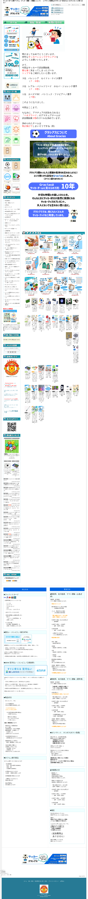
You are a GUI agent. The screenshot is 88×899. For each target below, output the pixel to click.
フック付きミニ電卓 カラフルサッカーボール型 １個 (48, 371)
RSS (8, 580)
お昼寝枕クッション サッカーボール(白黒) (69, 304)
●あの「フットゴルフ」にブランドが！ (12, 225)
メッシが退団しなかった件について (12, 297)
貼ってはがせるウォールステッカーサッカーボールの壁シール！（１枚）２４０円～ (69, 394)
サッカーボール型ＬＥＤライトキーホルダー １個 (55, 321)
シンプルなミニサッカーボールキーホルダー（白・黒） (74, 244)
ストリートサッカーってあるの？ (11, 289)
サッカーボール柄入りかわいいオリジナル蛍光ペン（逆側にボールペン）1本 (41, 323)
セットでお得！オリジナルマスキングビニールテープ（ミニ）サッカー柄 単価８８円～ (35, 415)
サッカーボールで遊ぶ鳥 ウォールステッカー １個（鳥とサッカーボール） (35, 323)
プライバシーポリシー (53, 881)
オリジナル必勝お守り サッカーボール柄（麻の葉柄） (45, 265)
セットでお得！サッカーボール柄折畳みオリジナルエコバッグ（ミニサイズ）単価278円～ (55, 374)
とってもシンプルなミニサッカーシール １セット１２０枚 (74, 286)
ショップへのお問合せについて (12, 235)
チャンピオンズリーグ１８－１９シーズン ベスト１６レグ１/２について (12, 241)
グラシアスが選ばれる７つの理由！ (12, 278)
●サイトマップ (8, 207)
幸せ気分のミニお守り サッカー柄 (76, 390)
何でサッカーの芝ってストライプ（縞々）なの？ (12, 281)
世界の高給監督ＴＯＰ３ (10, 264)
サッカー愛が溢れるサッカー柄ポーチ (45, 243)
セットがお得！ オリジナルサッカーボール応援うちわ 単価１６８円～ (35, 392)
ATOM (14, 580)
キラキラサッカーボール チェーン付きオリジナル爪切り (69, 339)
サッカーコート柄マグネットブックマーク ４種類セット (60, 244)
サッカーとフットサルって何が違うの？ (12, 300)
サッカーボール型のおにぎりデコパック (28, 320)
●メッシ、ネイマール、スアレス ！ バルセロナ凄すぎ (12, 220)
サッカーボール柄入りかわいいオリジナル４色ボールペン (28, 413)
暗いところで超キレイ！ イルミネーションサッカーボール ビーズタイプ (62, 305)
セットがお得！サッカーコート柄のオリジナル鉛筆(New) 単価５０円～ (12, 563)
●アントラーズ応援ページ (11, 228)
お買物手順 (7, 230)
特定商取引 (7, 200)
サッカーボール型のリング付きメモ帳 (76, 338)
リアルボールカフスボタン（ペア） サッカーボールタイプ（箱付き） (12, 501)
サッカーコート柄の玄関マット (28, 303)
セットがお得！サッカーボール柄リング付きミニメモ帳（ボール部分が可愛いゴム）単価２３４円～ (76, 354)
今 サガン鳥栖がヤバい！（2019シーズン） (11, 248)
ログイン (57, 8)
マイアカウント (57, 12)
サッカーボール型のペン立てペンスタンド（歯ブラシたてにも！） (76, 322)
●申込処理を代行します (10, 211)
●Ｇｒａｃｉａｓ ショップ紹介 (12, 209)
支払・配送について (34, 22)
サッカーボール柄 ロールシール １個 (45, 285)
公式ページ (10, 653)
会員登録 (57, 10)
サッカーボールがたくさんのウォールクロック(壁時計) (7, 467)
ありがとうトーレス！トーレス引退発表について (12, 252)
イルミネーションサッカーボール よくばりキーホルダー (48, 304)
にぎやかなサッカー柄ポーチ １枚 (60, 264)
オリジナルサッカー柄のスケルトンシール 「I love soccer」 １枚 (12, 518)
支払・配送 (30, 881)
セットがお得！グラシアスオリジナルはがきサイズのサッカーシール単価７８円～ (11, 325)
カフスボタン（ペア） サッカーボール (76, 303)
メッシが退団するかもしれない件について (12, 293)
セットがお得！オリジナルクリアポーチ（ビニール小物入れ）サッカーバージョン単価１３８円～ (28, 394)
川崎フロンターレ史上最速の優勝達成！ (12, 304)
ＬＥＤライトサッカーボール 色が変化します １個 (55, 391)
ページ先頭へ (82, 876)
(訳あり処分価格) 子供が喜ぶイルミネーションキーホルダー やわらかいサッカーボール (41, 394)
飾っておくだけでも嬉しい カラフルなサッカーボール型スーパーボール (12, 448)
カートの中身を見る (11, 335)
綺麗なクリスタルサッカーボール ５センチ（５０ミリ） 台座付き (12, 524)
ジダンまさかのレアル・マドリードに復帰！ (12, 245)
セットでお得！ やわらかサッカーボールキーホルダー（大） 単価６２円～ (12, 552)
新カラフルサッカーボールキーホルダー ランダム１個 (48, 392)
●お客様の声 (8, 217)
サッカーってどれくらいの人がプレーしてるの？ (12, 271)
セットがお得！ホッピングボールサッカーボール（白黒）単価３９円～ (41, 413)
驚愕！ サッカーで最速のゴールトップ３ (12, 267)
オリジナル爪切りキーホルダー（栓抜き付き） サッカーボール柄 (11, 542)
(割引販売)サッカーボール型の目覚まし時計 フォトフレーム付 (48, 322)
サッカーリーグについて (10, 284)
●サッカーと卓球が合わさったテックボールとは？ (12, 214)
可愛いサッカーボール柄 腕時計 (62, 390)
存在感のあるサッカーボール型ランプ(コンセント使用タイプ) (12, 489)
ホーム (13, 22)
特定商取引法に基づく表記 (41, 881)
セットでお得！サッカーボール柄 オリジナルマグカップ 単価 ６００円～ (62, 323)
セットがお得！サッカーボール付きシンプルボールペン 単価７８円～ (11, 536)
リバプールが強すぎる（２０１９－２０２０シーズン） (12, 261)
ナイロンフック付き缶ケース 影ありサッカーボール (11, 558)
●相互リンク (8, 223)
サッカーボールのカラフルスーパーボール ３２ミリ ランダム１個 (12, 530)
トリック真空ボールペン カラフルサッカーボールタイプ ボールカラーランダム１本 (35, 373)
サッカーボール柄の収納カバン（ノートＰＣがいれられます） (15, 468)
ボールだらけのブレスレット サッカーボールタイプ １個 (31, 265)
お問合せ (54, 22)
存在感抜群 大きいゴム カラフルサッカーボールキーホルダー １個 (31, 244)
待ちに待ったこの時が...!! (11, 286)
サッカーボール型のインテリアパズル (41, 303)
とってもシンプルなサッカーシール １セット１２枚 (60, 286)
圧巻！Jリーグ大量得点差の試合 (12, 258)
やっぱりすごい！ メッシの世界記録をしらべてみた (12, 274)
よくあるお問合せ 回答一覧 (11, 237)
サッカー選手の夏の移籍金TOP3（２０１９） (12, 256)
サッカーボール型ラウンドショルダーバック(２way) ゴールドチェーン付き (12, 495)
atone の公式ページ (12, 691)
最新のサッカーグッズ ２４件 (12, 233)
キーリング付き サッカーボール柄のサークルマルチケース (35, 305)
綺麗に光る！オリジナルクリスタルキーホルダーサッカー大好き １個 (55, 305)
